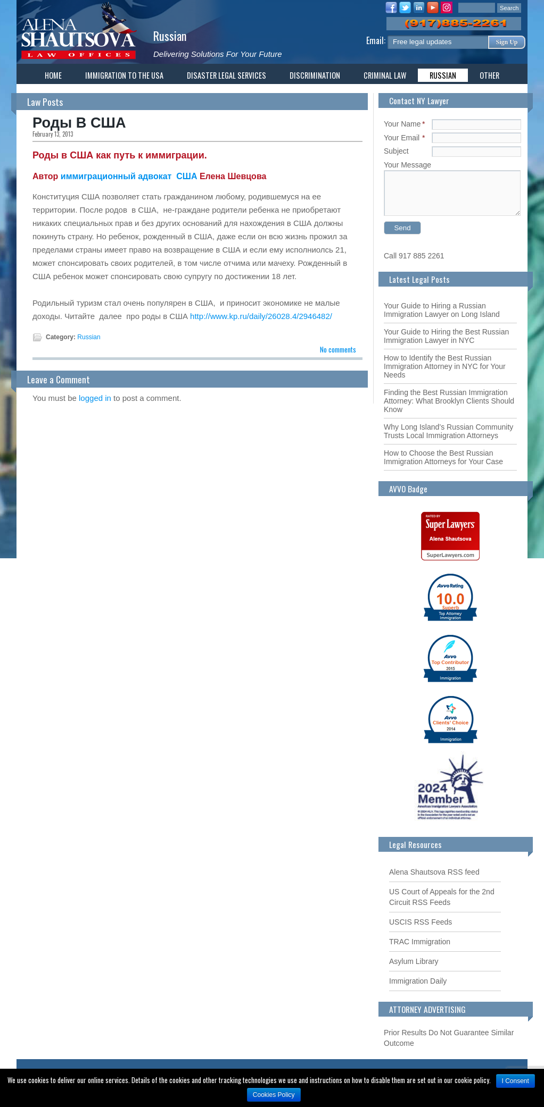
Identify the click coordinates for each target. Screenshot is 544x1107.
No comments (338, 349)
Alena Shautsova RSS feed (434, 872)
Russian (170, 35)
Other (489, 75)
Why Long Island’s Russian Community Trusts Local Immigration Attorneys (448, 431)
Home (53, 75)
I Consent (515, 1081)
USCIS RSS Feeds (420, 922)
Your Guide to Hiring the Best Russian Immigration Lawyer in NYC (446, 336)
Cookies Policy (274, 1094)
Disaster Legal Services (226, 75)
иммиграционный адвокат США (130, 176)
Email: (377, 40)
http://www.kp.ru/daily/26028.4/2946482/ (261, 316)
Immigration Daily (418, 981)
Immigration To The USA (124, 75)
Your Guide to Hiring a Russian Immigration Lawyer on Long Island (442, 309)
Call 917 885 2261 (414, 255)
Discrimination (315, 75)
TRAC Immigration (419, 941)
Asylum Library (414, 961)
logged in (95, 397)
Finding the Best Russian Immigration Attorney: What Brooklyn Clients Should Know (449, 401)
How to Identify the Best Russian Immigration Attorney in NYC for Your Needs (445, 366)
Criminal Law (385, 75)
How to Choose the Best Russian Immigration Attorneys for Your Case (443, 457)
